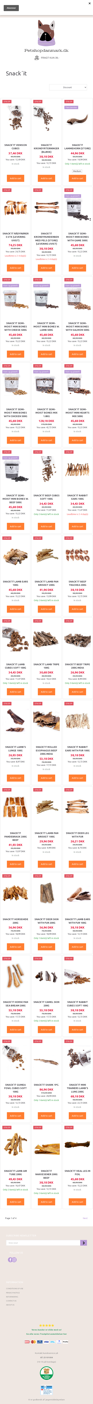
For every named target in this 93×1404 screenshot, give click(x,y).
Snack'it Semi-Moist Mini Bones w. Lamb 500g (46, 326)
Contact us (11, 1301)
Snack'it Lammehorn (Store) (77, 147)
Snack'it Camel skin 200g (46, 1004)
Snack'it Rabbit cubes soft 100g (77, 1004)
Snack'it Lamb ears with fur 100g (77, 921)
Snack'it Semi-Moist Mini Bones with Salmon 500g (77, 326)
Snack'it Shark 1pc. (46, 1084)
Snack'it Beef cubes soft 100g (46, 497)
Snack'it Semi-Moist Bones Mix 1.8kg (46, 413)
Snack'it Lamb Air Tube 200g (15, 1173)
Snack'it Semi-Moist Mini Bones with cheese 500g (15, 326)
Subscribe (83, 1243)
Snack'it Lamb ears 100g (15, 583)
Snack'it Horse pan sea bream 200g (15, 1004)
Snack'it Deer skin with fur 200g (46, 921)
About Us (10, 1305)
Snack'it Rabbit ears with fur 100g (77, 749)
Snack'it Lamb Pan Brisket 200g (46, 583)
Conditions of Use (14, 1288)
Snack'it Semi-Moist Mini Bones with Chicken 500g (15, 413)
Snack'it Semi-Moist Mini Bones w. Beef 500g (16, 499)
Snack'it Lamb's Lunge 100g (15, 749)
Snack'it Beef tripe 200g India (77, 666)
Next (85, 1218)
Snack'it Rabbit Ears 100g (77, 497)
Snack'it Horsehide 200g (15, 921)
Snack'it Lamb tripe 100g (46, 666)
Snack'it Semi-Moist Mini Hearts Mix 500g (77, 413)
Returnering (12, 1297)
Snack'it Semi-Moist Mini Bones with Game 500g (77, 237)
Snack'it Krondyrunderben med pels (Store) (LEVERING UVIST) (46, 238)
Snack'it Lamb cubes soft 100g (15, 666)
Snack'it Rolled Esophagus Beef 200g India (46, 750)
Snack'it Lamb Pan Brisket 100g (46, 835)
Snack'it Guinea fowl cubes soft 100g (15, 1088)
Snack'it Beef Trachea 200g (77, 583)
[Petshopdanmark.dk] (47, 35)
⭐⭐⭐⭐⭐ (46, 1325)
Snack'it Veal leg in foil (77, 1173)
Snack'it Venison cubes (15, 147)
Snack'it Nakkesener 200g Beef (46, 1174)
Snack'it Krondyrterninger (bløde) (46, 148)
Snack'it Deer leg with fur (77, 835)
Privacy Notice (13, 1293)
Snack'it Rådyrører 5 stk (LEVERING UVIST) (16, 237)
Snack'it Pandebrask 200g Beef (15, 836)
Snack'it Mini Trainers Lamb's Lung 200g (77, 1088)
